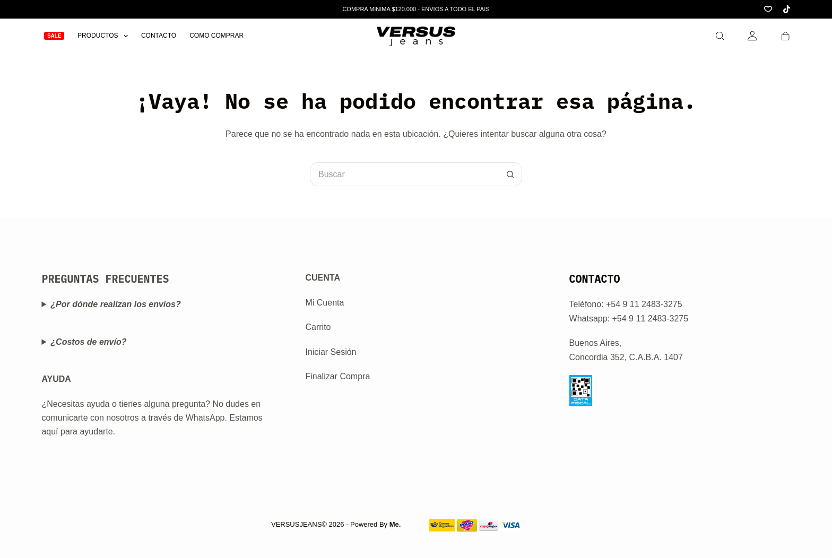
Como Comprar (216, 35)
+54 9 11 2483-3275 (650, 318)
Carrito (318, 327)
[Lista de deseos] (768, 9)
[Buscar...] (404, 174)
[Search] (720, 36)
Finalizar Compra (337, 376)
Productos (104, 36)
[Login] (753, 36)
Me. (395, 524)
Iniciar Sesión (330, 351)
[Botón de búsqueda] (510, 174)
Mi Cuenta (324, 302)
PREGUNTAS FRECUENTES (105, 279)
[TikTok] (787, 9)
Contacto (158, 35)
